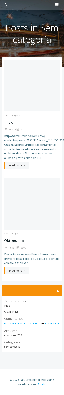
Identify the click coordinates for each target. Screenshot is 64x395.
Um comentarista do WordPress (22, 323)
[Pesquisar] (58, 290)
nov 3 (21, 129)
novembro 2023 (13, 335)
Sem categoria (12, 115)
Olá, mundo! (11, 311)
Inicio (7, 305)
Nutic (9, 129)
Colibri (42, 384)
